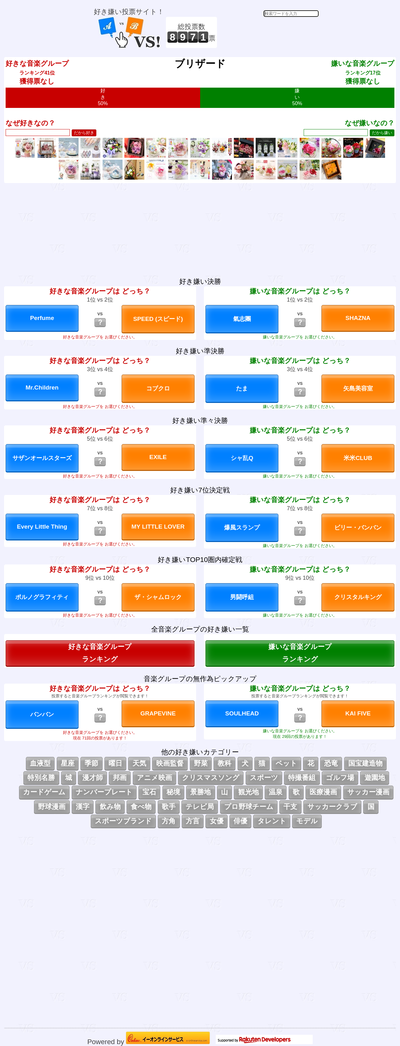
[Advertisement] (269, 32)
